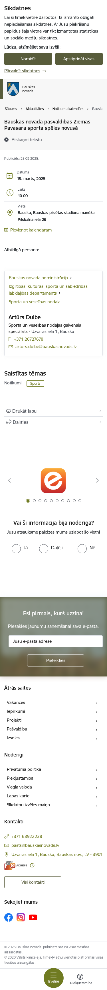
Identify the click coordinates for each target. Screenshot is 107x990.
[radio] (20, 547)
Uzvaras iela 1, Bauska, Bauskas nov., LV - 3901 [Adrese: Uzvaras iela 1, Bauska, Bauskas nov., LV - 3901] (57, 854)
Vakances (16, 702)
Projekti (14, 720)
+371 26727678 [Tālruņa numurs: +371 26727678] (28, 339)
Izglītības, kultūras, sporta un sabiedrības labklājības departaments (48, 290)
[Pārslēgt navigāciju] (54, 978)
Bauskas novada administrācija (38, 277)
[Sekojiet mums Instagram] (21, 917)
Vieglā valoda (19, 787)
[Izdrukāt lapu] (53, 411)
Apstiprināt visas (78, 58)
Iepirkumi (16, 711)
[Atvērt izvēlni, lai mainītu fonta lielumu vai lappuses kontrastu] (80, 980)
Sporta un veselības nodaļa (34, 301)
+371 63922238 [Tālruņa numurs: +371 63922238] (26, 836)
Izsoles (13, 737)
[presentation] (47, 575)
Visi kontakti (33, 882)
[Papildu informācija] (32, 865)
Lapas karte (18, 796)
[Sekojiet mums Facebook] (8, 917)
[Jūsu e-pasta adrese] (56, 641)
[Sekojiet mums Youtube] (33, 917)
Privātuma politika (24, 769)
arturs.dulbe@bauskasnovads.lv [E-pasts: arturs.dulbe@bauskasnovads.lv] (45, 346)
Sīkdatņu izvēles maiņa (28, 804)
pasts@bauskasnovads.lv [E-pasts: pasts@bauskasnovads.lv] (35, 845)
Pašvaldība (17, 729)
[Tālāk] (97, 480)
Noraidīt (28, 58)
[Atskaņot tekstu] (27, 139)
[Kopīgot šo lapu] (53, 422)
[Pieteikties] (55, 660)
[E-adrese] (15, 865)
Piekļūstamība (20, 778)
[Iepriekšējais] (9, 480)
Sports (35, 383)
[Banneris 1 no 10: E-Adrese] (53, 480)
